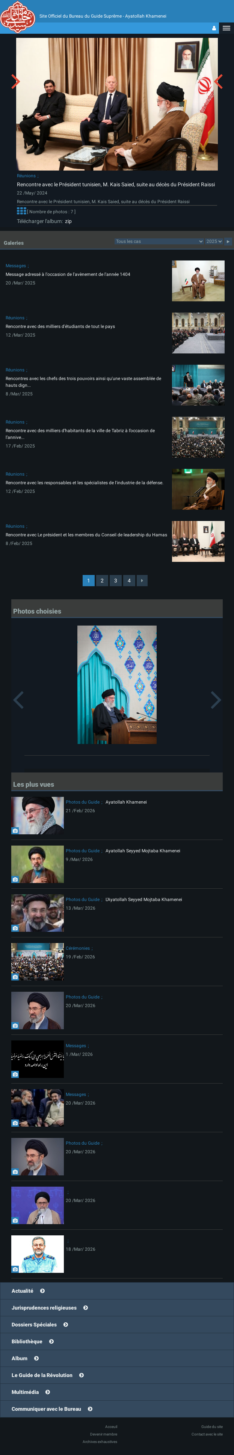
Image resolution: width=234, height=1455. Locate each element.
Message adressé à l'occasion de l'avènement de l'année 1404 (68, 274)
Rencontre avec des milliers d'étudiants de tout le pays (60, 326)
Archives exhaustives (100, 1442)
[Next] (142, 580)
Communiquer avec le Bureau (46, 1409)
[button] (226, 28)
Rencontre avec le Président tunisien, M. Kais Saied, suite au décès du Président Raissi (116, 184)
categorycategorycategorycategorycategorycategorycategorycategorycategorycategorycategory (159, 241)
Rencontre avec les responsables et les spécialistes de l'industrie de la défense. (84, 482)
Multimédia (25, 1392)
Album (19, 1358)
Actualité (22, 1291)
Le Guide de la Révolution (42, 1375)
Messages (16, 265)
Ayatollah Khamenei (126, 802)
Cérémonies (78, 948)
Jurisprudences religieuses (44, 1308)
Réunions (26, 175)
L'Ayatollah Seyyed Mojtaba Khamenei (144, 899)
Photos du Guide (83, 802)
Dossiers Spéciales (34, 1325)
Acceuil (111, 1427)
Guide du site (212, 1427)
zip (67, 221)
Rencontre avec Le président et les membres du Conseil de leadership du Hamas (86, 534)
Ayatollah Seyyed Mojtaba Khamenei (143, 850)
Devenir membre (103, 1434)
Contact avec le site (207, 1434)
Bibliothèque (27, 1341)
